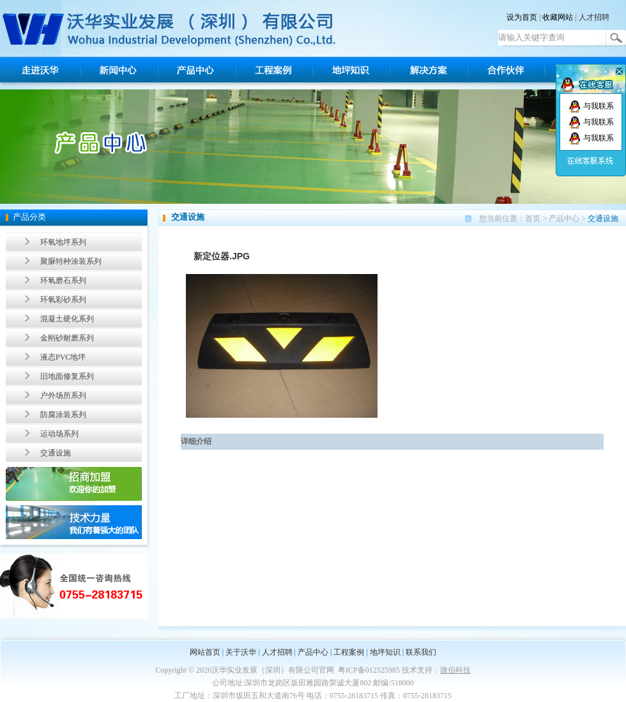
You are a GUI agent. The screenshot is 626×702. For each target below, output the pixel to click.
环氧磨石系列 (63, 280)
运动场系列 (59, 433)
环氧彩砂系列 (63, 299)
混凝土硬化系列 (67, 318)
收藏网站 (557, 17)
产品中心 (564, 218)
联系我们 (421, 652)
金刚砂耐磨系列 (67, 337)
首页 (532, 218)
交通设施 (55, 452)
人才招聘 (594, 17)
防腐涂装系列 (63, 414)
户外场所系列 (63, 395)
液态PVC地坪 (63, 357)
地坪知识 (385, 652)
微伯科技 (455, 670)
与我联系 (591, 106)
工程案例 (348, 652)
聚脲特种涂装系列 (71, 261)
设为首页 (522, 17)
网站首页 (205, 652)
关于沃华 (240, 652)
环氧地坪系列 (63, 242)
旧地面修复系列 (67, 376)
